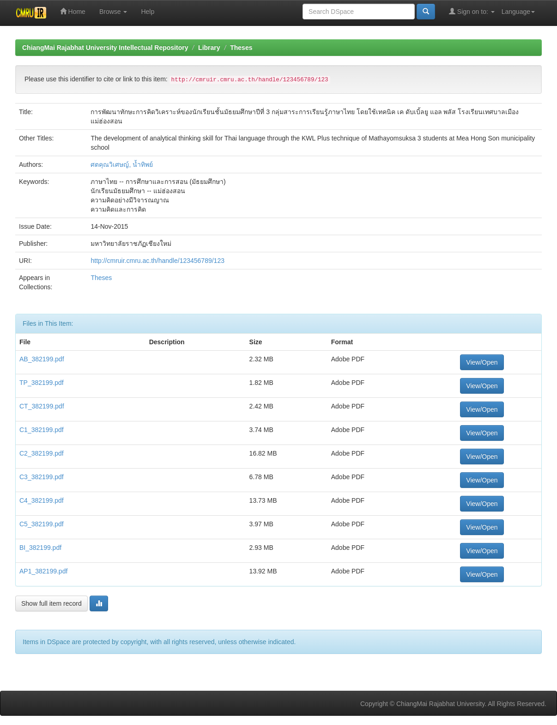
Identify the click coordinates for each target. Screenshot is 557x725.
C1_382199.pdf (41, 429)
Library (209, 47)
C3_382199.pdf (41, 477)
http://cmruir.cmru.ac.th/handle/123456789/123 (157, 260)
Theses (241, 47)
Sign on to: (472, 11)
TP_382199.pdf (41, 382)
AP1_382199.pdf (43, 571)
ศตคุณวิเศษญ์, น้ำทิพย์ (122, 164)
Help (147, 11)
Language (518, 11)
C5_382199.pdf (41, 524)
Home (72, 11)
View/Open (481, 362)
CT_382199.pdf (41, 406)
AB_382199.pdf (41, 359)
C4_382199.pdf (41, 500)
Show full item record (51, 603)
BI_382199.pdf (40, 547)
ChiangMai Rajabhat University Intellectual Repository (105, 47)
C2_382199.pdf (41, 453)
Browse (113, 11)
